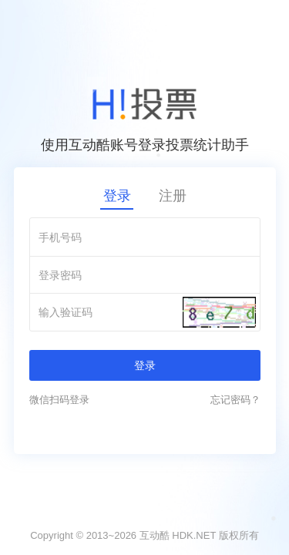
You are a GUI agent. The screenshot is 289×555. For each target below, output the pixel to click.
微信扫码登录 (59, 399)
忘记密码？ (235, 399)
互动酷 (154, 535)
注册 (173, 196)
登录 (117, 196)
